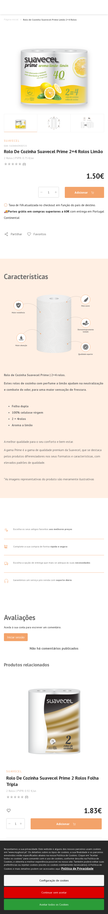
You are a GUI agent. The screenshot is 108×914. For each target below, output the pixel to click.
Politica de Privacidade (77, 869)
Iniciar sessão (16, 637)
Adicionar (84, 192)
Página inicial (11, 19)
